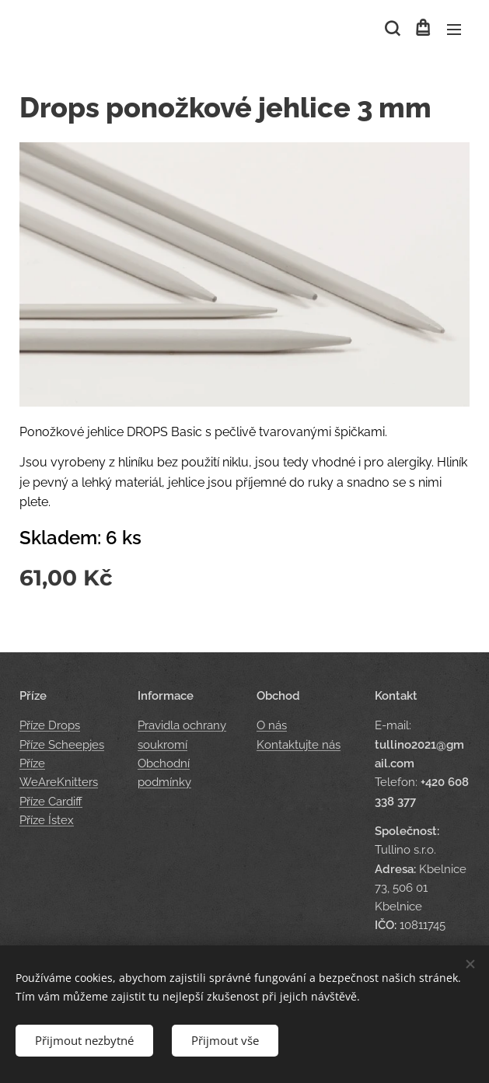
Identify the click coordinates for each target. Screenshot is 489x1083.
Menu (454, 29)
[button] (391, 28)
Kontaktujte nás (299, 745)
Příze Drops (49, 726)
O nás (272, 726)
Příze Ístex (46, 820)
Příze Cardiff (50, 802)
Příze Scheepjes (61, 745)
